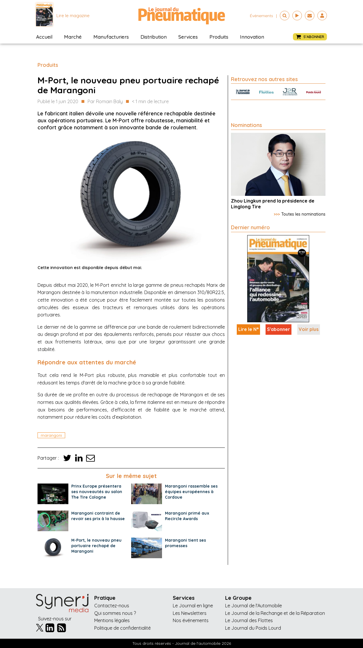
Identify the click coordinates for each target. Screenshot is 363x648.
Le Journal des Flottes (249, 620)
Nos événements (191, 620)
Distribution (153, 37)
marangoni (51, 435)
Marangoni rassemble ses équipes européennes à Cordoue (191, 492)
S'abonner (278, 329)
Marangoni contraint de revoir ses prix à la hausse (98, 516)
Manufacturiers (111, 37)
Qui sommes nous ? (115, 613)
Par (105, 101)
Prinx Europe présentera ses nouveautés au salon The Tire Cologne (96, 492)
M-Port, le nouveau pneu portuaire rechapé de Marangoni (96, 546)
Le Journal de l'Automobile (253, 605)
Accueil (44, 37)
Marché (73, 37)
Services (188, 37)
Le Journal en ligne (193, 605)
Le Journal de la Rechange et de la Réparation (275, 613)
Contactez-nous (111, 605)
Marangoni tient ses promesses (185, 543)
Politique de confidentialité (122, 628)
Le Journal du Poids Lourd (253, 628)
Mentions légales (112, 620)
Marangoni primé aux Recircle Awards (187, 516)
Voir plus (308, 329)
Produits (218, 37)
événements (261, 15)
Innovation (252, 37)
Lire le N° (248, 329)
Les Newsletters (190, 613)
